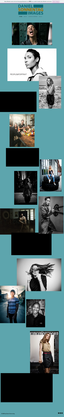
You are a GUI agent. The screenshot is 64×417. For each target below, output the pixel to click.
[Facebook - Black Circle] (58, 413)
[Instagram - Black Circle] (62, 413)
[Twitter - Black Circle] (60, 413)
